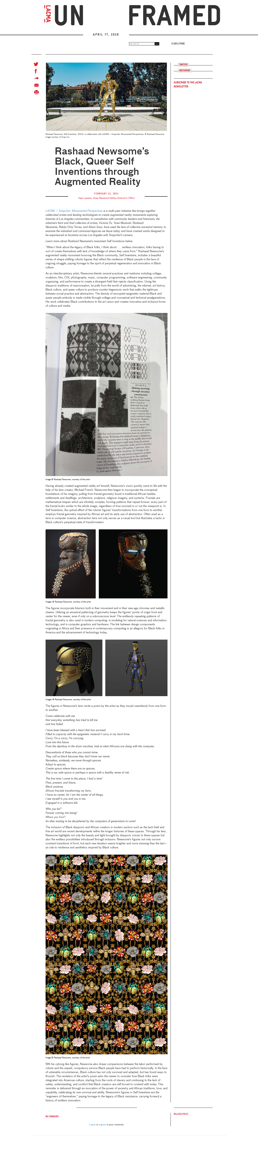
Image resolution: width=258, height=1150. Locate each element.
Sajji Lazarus (85, 198)
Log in (92, 1124)
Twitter (183, 64)
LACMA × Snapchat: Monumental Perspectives (74, 211)
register (102, 1124)
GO (157, 44)
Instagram (184, 70)
